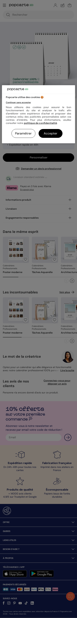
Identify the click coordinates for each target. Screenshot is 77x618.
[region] (38, 114)
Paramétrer (23, 133)
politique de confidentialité (40, 123)
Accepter (50, 133)
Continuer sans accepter (18, 102)
